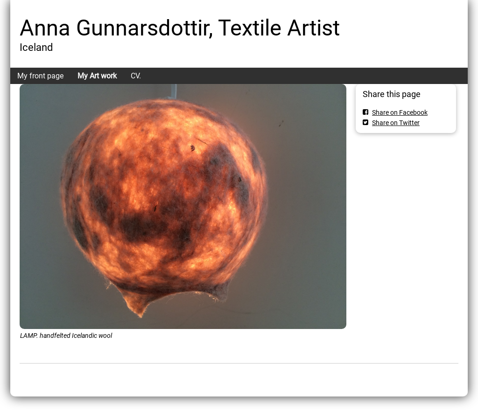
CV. (136, 75)
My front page (40, 75)
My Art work (97, 75)
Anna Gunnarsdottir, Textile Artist (180, 28)
